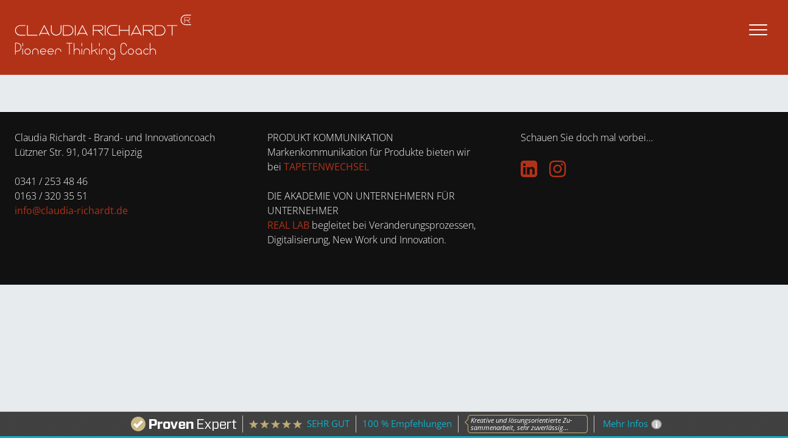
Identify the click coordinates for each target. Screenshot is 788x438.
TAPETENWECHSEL (326, 166)
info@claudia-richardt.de (71, 210)
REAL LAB (288, 225)
